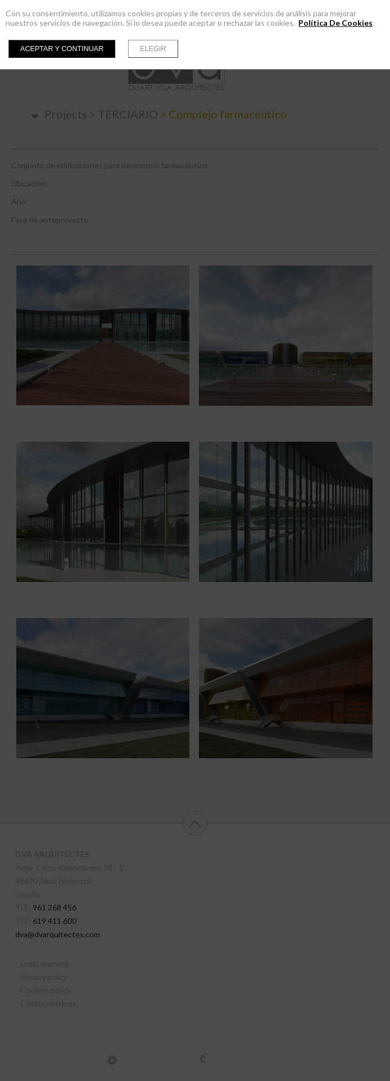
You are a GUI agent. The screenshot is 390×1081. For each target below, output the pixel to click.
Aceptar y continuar (61, 49)
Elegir (153, 49)
